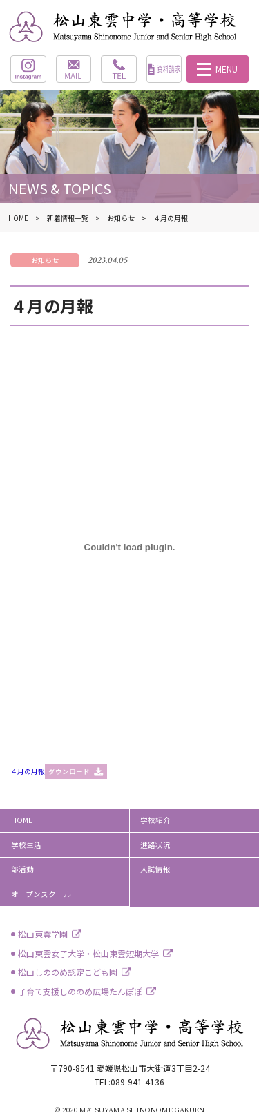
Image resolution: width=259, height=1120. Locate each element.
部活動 (22, 869)
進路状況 (155, 845)
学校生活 (26, 845)
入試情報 (155, 869)
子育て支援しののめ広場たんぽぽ (80, 991)
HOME (21, 820)
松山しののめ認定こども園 (67, 972)
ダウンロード (69, 771)
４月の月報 (27, 771)
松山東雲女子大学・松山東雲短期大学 (88, 953)
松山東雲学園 (43, 934)
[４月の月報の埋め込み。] (129, 547)
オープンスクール (41, 894)
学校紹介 (155, 820)
